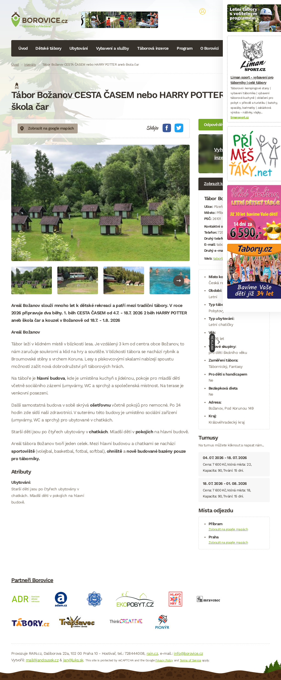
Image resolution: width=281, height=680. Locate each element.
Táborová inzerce (152, 48)
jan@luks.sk (73, 660)
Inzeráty (30, 64)
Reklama (212, 342)
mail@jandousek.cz (42, 660)
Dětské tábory (48, 48)
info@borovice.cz (188, 653)
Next (178, 280)
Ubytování (78, 48)
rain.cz (152, 653)
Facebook (166, 128)
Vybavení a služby (112, 48)
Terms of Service (190, 660)
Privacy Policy (164, 660)
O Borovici (209, 48)
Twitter (179, 128)
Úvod (23, 48)
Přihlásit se (220, 11)
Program (184, 48)
